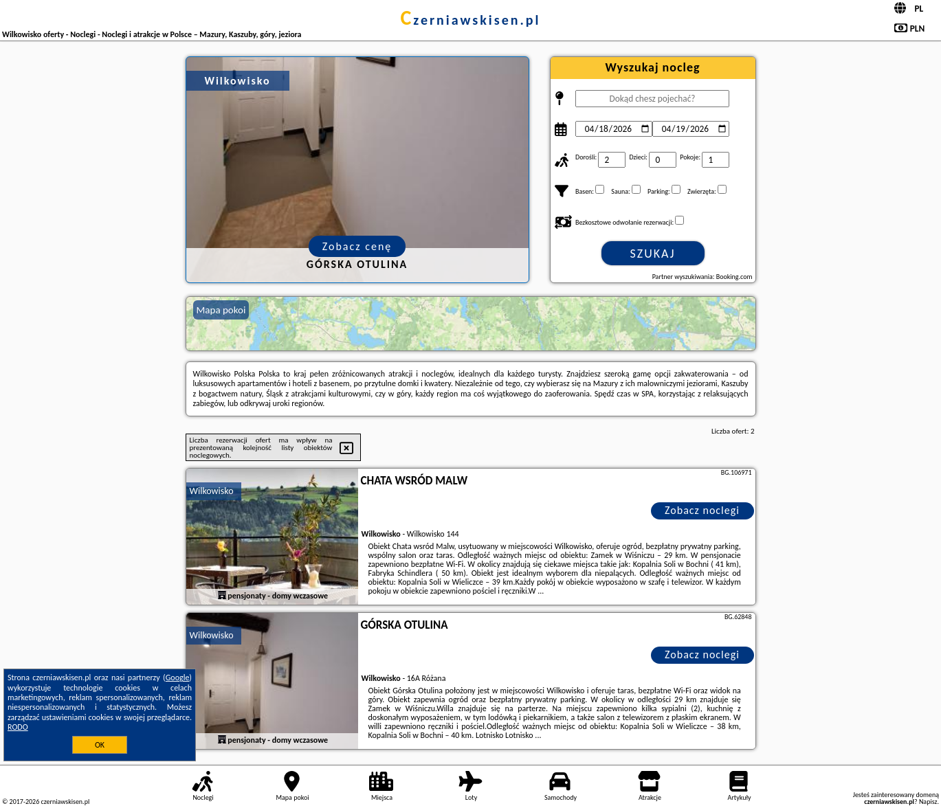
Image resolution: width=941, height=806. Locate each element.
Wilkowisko (212, 491)
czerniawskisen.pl (470, 20)
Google (178, 677)
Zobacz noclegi (702, 510)
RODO (18, 727)
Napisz (928, 801)
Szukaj (653, 253)
